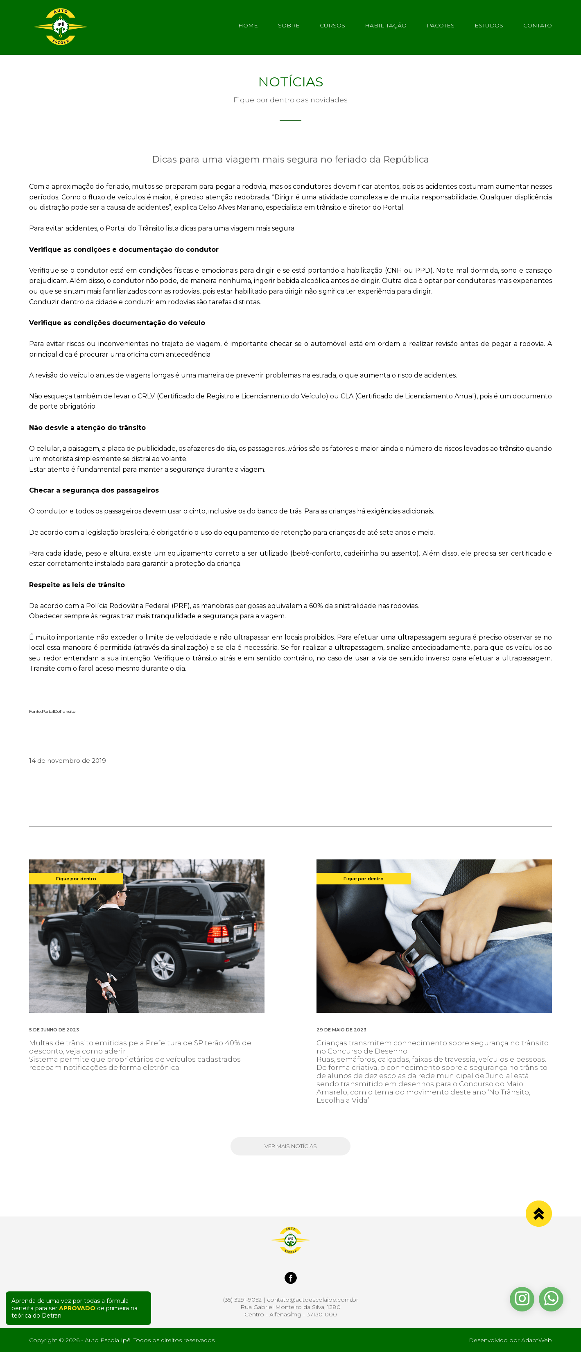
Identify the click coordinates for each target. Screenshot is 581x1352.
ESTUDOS (489, 25)
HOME (248, 25)
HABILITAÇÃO (386, 25)
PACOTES (440, 25)
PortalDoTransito (58, 711)
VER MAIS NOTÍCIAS (291, 1146)
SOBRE (289, 25)
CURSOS (332, 25)
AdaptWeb (536, 1340)
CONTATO (537, 25)
